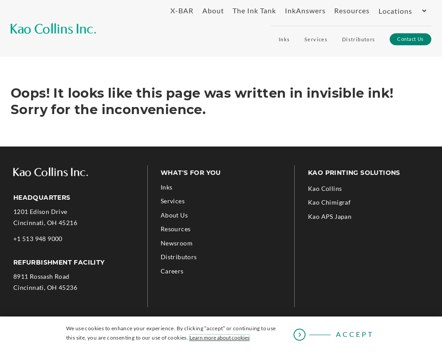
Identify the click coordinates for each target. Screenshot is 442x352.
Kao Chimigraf (329, 202)
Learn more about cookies (219, 338)
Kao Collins (325, 188)
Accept (355, 334)
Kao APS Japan (329, 216)
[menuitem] (178, 11)
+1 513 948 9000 (38, 238)
